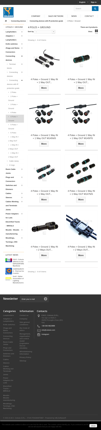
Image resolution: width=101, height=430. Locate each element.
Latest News (12, 255)
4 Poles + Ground (13, 119)
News (74, 16)
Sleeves (9, 197)
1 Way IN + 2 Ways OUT (13, 147)
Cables (8, 193)
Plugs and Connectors (10, 179)
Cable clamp (14, 161)
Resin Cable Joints (10, 171)
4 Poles (13, 113)
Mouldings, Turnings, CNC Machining (11, 242)
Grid (96, 31)
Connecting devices (18, 21)
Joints (8, 210)
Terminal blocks (11, 66)
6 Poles (13, 133)
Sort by (31, 32)
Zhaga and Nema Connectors (12, 50)
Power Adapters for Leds (12, 216)
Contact (89, 16)
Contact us (24, 320)
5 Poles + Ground (13, 127)
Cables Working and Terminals (12, 204)
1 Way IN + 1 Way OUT (13, 139)
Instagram (45, 339)
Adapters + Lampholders (11, 38)
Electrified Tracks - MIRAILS (13, 224)
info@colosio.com (48, 335)
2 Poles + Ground (13, 98)
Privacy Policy (25, 362)
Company (35, 16)
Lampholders (11, 32)
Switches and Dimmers (11, 187)
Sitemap (23, 366)
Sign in (94, 2)
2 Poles (13, 92)
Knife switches (12, 44)
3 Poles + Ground (13, 106)
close (93, 426)
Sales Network (55, 16)
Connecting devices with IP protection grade (46, 21)
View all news (13, 287)
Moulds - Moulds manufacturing (12, 232)
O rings (12, 165)
